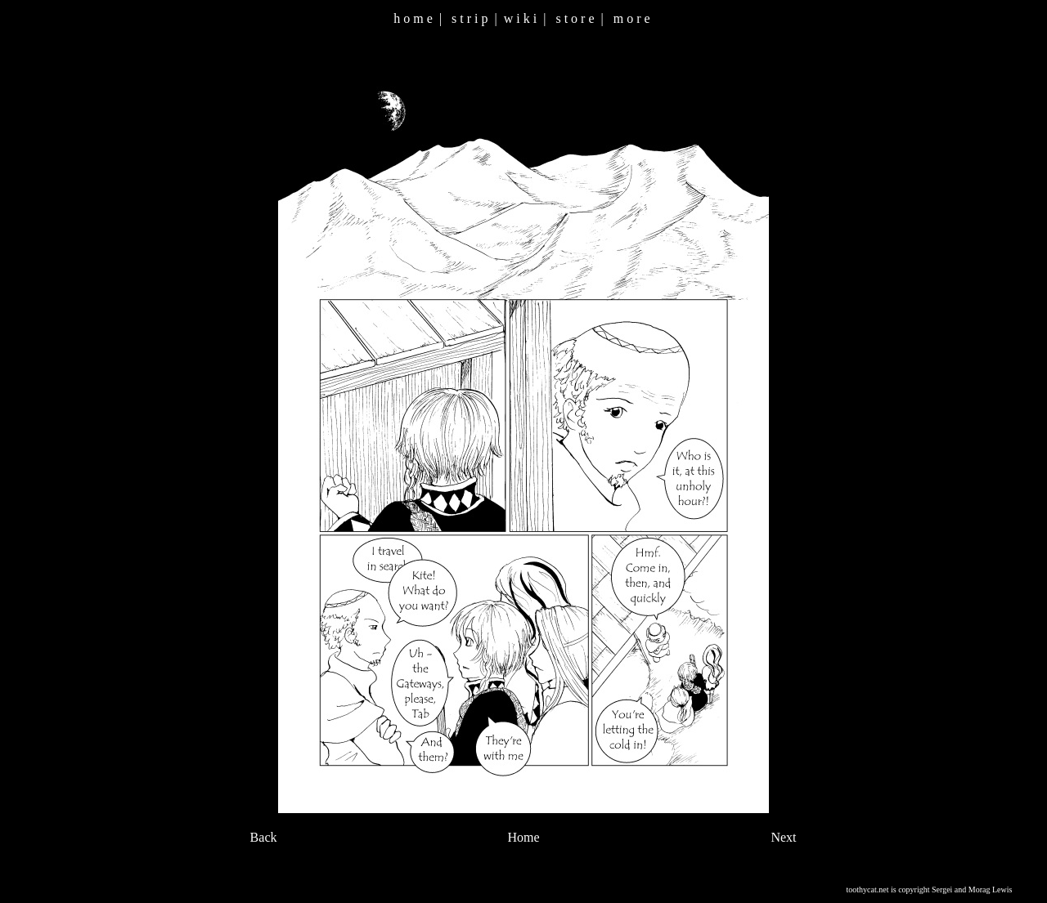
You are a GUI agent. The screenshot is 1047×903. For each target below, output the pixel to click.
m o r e (631, 18)
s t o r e (574, 18)
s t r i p (470, 18)
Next (783, 837)
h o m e (413, 18)
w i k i (520, 18)
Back (263, 837)
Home (523, 837)
